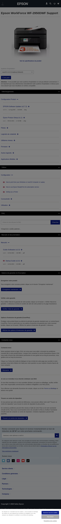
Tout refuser (50, 516)
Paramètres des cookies (50, 520)
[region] (30, 516)
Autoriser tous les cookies (50, 512)
